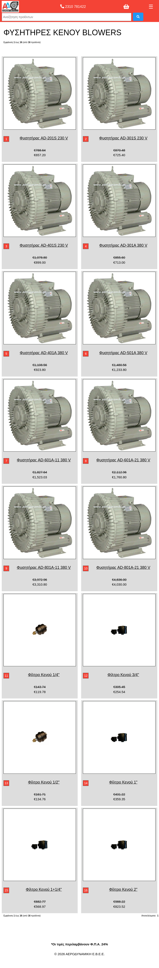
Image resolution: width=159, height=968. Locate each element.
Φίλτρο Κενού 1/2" (44, 782)
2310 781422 (73, 6)
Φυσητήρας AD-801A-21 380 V (123, 567)
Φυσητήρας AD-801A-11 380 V (44, 567)
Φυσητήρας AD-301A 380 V (123, 245)
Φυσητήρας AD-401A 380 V (44, 353)
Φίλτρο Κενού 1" (123, 782)
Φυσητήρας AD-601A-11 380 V (44, 460)
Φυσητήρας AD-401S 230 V (44, 245)
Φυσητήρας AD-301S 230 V (123, 138)
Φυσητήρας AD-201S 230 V (44, 138)
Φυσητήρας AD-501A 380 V (123, 353)
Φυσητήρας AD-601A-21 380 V (123, 460)
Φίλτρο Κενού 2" (123, 889)
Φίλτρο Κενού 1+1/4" (44, 889)
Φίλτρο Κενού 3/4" (123, 675)
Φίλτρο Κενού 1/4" (44, 675)
